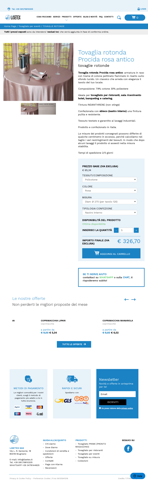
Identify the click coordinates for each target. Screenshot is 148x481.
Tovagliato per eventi (29, 26)
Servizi (56, 17)
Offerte (77, 17)
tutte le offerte (74, 344)
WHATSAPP (106, 277)
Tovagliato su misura (89, 457)
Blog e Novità (90, 17)
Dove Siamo (51, 447)
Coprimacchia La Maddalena (30, 320)
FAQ (101, 17)
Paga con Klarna (53, 464)
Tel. (21, 462)
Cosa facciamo (44, 17)
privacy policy (127, 408)
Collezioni (83, 461)
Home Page (10, 26)
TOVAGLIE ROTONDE (53, 26)
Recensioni (50, 468)
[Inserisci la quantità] (126, 230)
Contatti (108, 17)
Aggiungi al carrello (112, 253)
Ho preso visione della (117, 408)
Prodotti (66, 17)
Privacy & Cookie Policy (20, 478)
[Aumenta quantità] (136, 230)
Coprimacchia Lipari (86, 320)
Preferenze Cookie (41, 478)
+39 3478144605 (30, 465)
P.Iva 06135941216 (60, 478)
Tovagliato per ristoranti (90, 450)
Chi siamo (50, 444)
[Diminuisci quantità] (116, 230)
